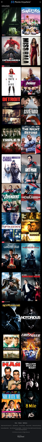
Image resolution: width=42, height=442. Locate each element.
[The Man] (11, 375)
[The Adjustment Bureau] (30, 286)
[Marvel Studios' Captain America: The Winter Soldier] (30, 197)
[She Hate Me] (11, 404)
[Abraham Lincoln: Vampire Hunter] (30, 257)
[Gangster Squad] (11, 257)
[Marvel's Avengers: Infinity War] (30, 81)
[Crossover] (30, 346)
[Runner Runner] (30, 227)
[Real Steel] (11, 287)
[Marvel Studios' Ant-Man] (30, 168)
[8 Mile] (30, 404)
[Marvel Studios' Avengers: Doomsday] (11, 21)
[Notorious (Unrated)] (30, 317)
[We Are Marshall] (11, 346)
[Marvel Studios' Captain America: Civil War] (30, 110)
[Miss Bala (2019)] (30, 50)
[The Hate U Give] (11, 81)
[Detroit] (11, 110)
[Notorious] (11, 317)
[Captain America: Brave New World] (11, 51)
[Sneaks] (30, 21)
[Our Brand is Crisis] (11, 168)
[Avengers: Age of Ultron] (11, 197)
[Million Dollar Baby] (30, 375)
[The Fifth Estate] (11, 228)
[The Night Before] (30, 139)
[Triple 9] (11, 139)
